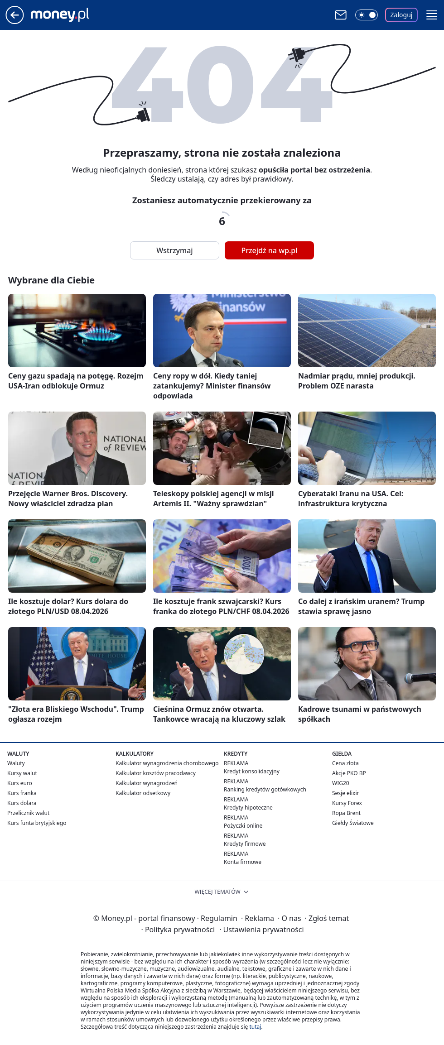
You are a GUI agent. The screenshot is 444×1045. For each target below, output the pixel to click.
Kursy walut (22, 773)
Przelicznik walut (28, 813)
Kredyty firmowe (245, 844)
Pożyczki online (243, 825)
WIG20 (340, 783)
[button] (432, 15)
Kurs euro (19, 783)
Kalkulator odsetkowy (143, 793)
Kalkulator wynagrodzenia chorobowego (167, 763)
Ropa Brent (346, 813)
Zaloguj (402, 14)
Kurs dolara (22, 803)
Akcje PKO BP (349, 773)
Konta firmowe (242, 862)
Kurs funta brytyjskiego (36, 823)
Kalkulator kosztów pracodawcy (156, 773)
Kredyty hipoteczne (248, 807)
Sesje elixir (345, 793)
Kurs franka (22, 793)
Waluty (16, 763)
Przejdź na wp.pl (269, 250)
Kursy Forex (347, 803)
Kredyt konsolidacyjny (252, 771)
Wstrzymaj (174, 250)
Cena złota (345, 763)
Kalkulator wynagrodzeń (147, 783)
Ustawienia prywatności (261, 930)
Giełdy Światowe (353, 823)
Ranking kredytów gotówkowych (265, 789)
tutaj (255, 1027)
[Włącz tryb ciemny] (366, 15)
